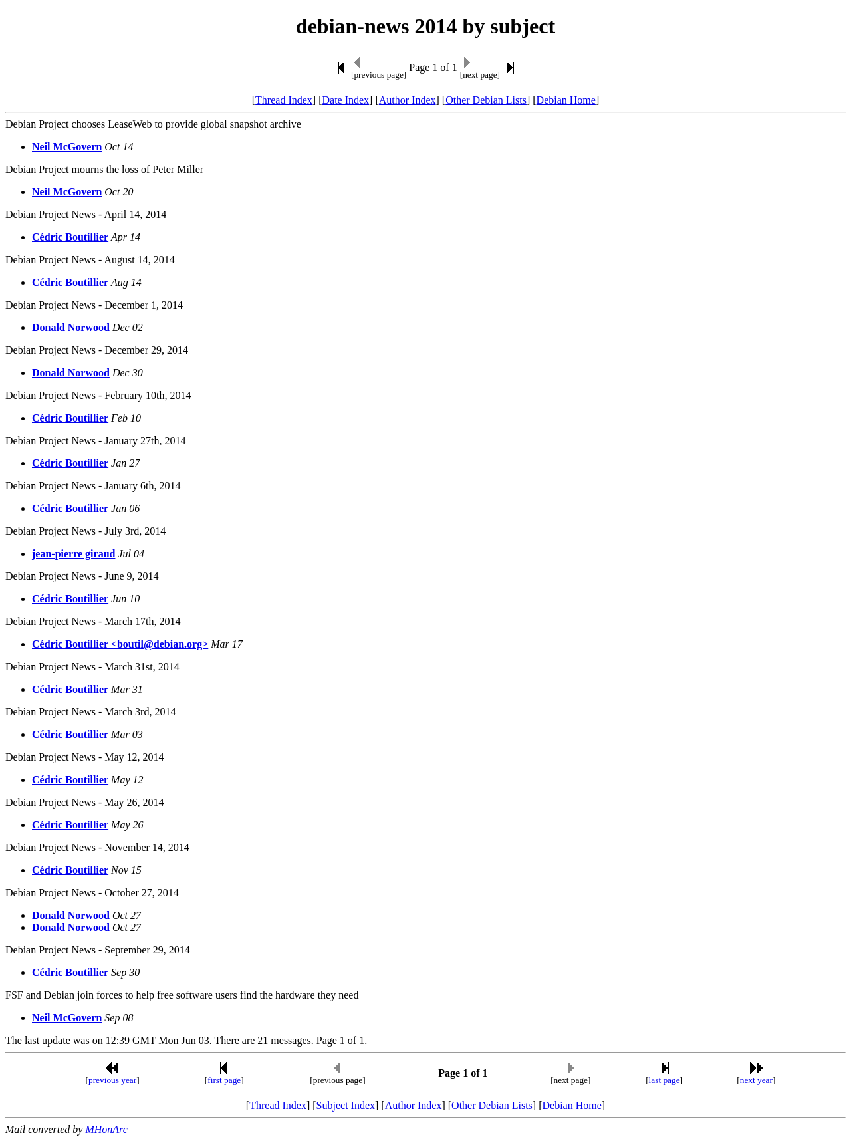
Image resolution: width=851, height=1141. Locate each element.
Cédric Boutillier (70, 237)
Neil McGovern (67, 146)
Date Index (345, 100)
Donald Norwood (71, 327)
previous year (112, 1080)
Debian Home (566, 100)
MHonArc (106, 1129)
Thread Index (283, 100)
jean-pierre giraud (73, 553)
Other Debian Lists (486, 100)
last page (664, 1080)
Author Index (407, 100)
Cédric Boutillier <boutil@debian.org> (120, 644)
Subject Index (345, 1105)
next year (756, 1080)
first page (224, 1080)
